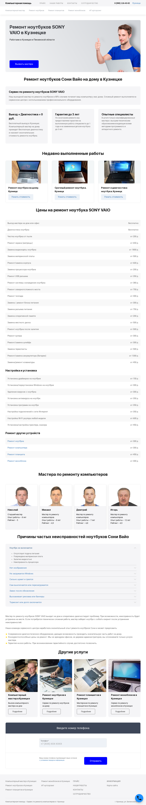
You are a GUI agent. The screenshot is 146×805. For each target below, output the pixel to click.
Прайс (43, 3)
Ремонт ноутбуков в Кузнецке (18, 785)
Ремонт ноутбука (16, 441)
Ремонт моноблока (17, 461)
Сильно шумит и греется (21, 579)
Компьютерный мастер (15, 10)
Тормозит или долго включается (25, 602)
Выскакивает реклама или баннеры (27, 596)
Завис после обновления (22, 591)
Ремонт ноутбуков (36, 10)
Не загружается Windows (21, 573)
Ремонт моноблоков (76, 10)
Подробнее (17, 711)
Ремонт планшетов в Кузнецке (19, 790)
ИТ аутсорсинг (95, 10)
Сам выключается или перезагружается (29, 585)
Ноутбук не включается (21, 548)
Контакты (72, 3)
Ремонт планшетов (56, 10)
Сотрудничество (89, 3)
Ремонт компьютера (17, 448)
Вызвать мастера (24, 64)
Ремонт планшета (16, 454)
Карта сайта (112, 785)
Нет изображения (18, 568)
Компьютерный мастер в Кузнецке (20, 781)
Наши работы (56, 3)
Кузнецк (136, 3)
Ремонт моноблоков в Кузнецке (55, 781)
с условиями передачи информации (51, 760)
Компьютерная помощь (18, 3)
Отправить (96, 760)
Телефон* (45, 741)
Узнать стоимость (20, 197)
